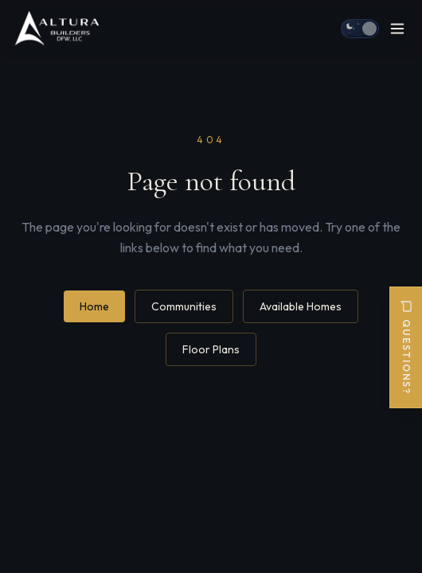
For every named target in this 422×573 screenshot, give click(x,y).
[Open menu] (397, 29)
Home (94, 306)
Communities (184, 306)
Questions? (406, 347)
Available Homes (301, 306)
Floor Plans (211, 349)
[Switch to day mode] (360, 28)
